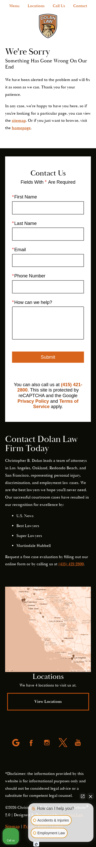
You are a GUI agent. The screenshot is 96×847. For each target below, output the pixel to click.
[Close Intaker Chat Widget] (90, 796)
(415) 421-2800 (71, 564)
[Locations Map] (48, 629)
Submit (48, 357)
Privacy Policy (33, 401)
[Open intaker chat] (36, 844)
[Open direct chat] (82, 796)
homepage (21, 127)
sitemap (19, 120)
